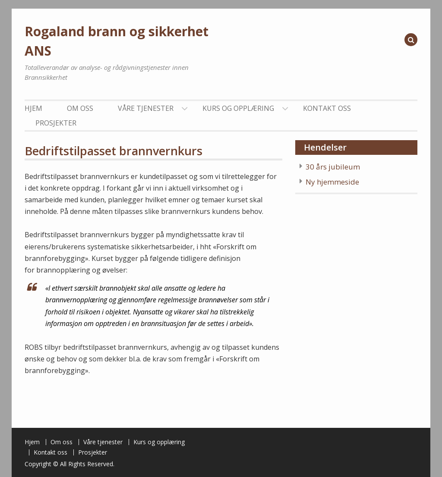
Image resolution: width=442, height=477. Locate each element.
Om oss (80, 108)
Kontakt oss (327, 108)
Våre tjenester (146, 108)
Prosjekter (55, 123)
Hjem (33, 108)
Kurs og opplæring (238, 108)
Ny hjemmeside (332, 182)
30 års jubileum (333, 167)
